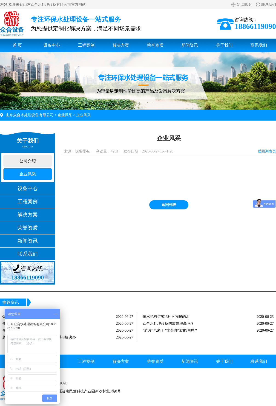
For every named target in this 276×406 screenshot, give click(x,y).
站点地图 (244, 4)
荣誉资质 (155, 45)
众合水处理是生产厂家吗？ (67, 330)
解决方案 (120, 45)
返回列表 (168, 205)
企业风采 (65, 115)
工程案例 (86, 45)
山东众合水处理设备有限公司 (30, 115)
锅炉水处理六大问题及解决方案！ (67, 316)
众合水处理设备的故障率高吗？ (208, 323)
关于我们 (224, 45)
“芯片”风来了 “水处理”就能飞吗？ (208, 330)
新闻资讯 (189, 45)
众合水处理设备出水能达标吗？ (67, 323)
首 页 (17, 45)
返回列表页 (267, 151)
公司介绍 (27, 161)
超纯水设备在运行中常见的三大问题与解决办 (67, 337)
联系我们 (268, 4)
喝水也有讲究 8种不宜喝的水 (208, 316)
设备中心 (51, 45)
